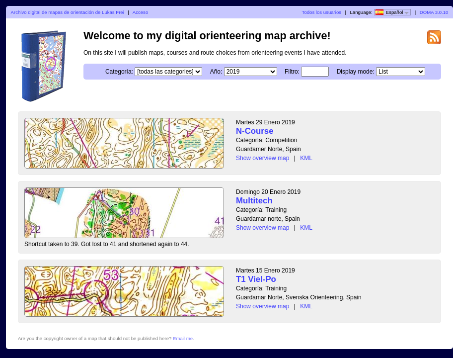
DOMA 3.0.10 (434, 12)
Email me (183, 338)
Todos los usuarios (321, 12)
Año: (216, 71)
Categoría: (119, 71)
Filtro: (292, 71)
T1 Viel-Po (256, 279)
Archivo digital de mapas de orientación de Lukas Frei (67, 12)
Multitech (254, 200)
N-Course (255, 131)
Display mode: (356, 71)
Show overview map (262, 158)
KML (306, 158)
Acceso (140, 12)
